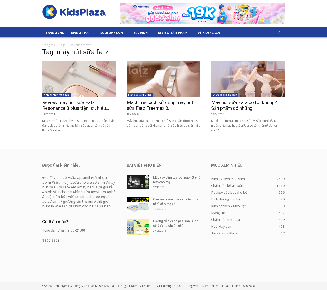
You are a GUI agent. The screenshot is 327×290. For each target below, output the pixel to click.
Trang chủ (48, 45)
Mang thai (81, 32)
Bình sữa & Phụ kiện (140, 94)
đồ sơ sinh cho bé (85, 196)
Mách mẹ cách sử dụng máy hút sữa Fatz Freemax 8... (160, 105)
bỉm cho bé (84, 206)
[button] (279, 33)
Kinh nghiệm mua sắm (56, 94)
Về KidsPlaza (210, 32)
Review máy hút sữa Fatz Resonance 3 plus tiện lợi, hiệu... (75, 105)
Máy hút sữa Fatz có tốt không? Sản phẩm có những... (244, 105)
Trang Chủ (54, 32)
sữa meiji (61, 182)
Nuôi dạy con (112, 32)
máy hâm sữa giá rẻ (96, 187)
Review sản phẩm (174, 32)
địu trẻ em (67, 187)
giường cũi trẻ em (78, 201)
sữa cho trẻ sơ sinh (88, 182)
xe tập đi (64, 206)
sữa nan (104, 206)
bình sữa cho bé (58, 191)
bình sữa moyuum (90, 191)
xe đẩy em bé (56, 177)
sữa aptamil (80, 177)
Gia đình (141, 32)
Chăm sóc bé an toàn (225, 94)
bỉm (48, 182)
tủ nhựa (100, 177)
